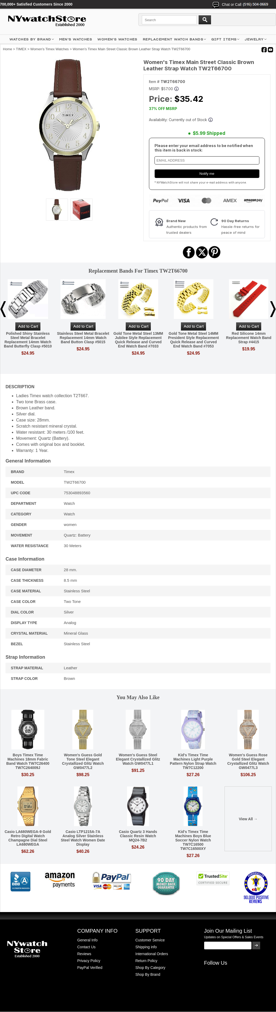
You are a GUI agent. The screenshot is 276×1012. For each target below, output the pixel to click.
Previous (3, 309)
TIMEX (21, 49)
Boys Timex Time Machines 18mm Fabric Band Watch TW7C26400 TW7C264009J (27, 761)
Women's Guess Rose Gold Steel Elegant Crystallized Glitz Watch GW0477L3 (248, 761)
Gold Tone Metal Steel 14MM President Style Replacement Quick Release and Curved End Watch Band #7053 (193, 339)
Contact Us (86, 947)
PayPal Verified (89, 967)
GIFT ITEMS (224, 39)
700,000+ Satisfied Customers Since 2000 (36, 4)
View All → (248, 819)
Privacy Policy (88, 961)
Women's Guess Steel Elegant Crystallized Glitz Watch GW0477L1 (138, 759)
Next (273, 309)
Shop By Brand (147, 974)
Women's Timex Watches (49, 49)
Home (7, 49)
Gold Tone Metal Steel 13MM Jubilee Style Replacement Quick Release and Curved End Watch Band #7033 (138, 339)
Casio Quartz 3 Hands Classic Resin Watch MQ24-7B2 (138, 836)
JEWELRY (254, 39)
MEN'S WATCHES (75, 39)
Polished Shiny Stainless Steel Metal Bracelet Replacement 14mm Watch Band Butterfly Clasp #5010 (28, 339)
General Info (87, 940)
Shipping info (146, 947)
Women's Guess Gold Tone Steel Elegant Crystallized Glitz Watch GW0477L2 (83, 761)
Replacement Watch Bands (173, 39)
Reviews (84, 954)
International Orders (151, 954)
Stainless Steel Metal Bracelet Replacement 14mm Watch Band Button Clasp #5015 (83, 337)
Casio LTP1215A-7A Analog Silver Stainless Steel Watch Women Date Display (83, 838)
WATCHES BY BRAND (30, 39)
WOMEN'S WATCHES (117, 39)
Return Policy (146, 961)
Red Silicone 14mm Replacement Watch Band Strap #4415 (248, 337)
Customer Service (150, 940)
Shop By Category (150, 967)
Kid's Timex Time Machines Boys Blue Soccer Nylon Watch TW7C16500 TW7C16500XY (193, 840)
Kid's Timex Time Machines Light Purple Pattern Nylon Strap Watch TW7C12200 (193, 761)
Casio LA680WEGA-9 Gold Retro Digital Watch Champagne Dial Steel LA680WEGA (27, 838)
